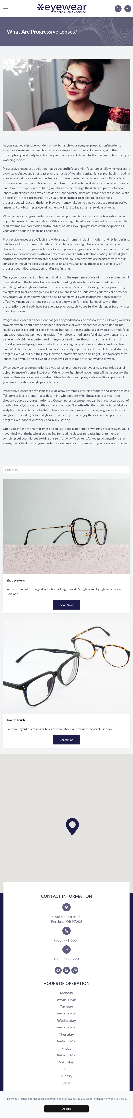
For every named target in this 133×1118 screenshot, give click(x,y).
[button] (5, 8)
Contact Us (66, 739)
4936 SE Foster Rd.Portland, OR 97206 (66, 919)
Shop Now (66, 604)
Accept (66, 1108)
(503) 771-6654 (66, 940)
